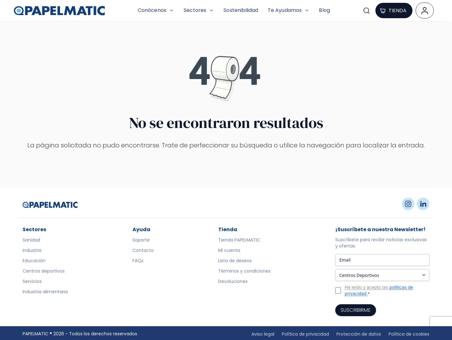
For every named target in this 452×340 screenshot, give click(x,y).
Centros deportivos (44, 271)
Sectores (199, 10)
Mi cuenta (229, 250)
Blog (324, 10)
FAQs (137, 261)
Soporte (141, 240)
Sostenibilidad (240, 10)
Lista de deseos (235, 261)
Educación (34, 261)
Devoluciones (233, 281)
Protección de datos (358, 334)
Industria (32, 250)
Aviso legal (262, 334)
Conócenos (156, 10)
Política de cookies (409, 334)
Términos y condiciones (244, 271)
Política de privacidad (305, 334)
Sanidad (31, 240)
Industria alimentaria (45, 292)
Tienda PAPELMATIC (239, 240)
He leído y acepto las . (379, 290)
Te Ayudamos (289, 10)
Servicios (32, 281)
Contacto (143, 250)
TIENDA (393, 10)
